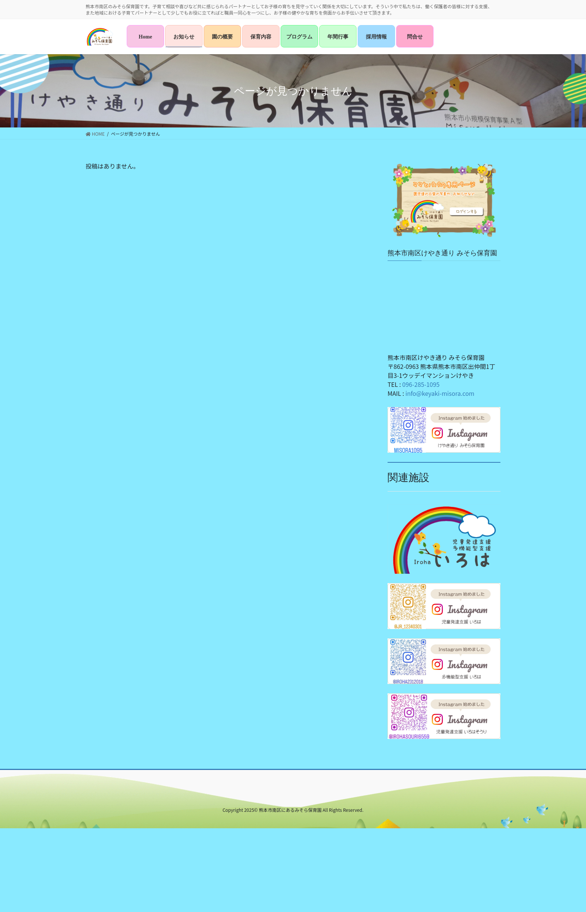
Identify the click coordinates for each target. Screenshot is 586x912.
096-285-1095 (421, 384)
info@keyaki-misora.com (440, 393)
